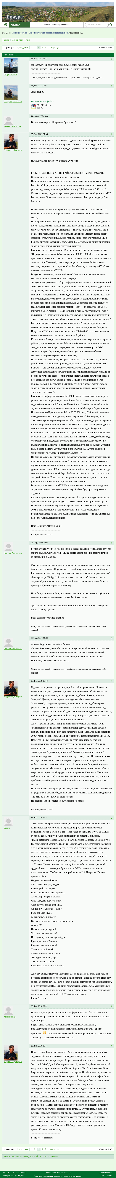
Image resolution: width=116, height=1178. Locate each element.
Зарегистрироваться (60, 24)
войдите (28, 1156)
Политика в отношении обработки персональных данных (58, 1176)
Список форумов (19, 33)
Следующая (54, 47)
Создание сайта (105, 1173)
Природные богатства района (55, 33)
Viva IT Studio (106, 1176)
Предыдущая (22, 47)
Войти (47, 24)
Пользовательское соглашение (58, 1173)
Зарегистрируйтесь (12, 1156)
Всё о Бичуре (35, 33)
